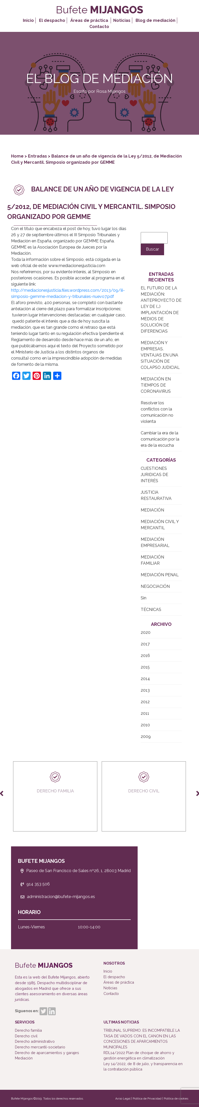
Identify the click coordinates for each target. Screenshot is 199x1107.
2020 (145, 632)
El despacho (52, 20)
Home (18, 156)
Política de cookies (176, 1098)
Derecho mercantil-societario (40, 1047)
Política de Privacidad (147, 1098)
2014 (145, 678)
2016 (145, 655)
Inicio (28, 20)
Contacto (99, 26)
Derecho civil (26, 1036)
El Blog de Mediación (99, 78)
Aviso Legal (122, 1098)
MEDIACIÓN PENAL (160, 574)
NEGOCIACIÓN (155, 586)
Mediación (24, 1058)
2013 (145, 690)
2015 (145, 667)
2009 (146, 736)
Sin (143, 598)
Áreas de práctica (89, 20)
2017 (145, 644)
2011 (145, 713)
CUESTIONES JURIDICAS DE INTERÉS (154, 474)
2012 (145, 701)
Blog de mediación (155, 20)
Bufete (99, 10)
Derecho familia (28, 1030)
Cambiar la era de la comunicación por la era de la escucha (160, 439)
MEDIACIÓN (152, 510)
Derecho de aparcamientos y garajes (47, 1052)
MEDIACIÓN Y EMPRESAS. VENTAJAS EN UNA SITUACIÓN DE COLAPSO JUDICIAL (160, 355)
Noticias (121, 20)
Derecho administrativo (35, 1041)
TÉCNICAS (151, 609)
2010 (145, 724)
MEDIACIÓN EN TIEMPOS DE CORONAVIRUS (156, 385)
